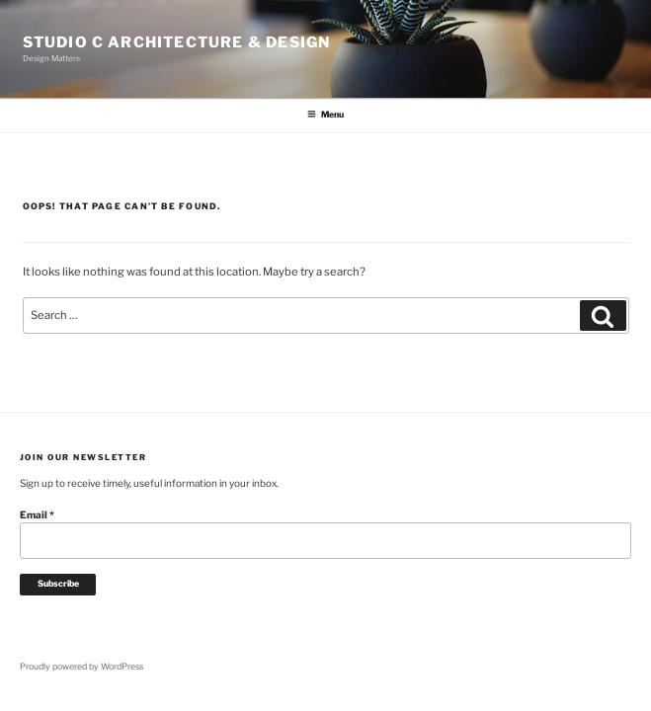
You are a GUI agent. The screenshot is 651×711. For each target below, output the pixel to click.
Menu (325, 115)
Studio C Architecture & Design (177, 42)
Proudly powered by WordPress (81, 667)
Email (37, 514)
